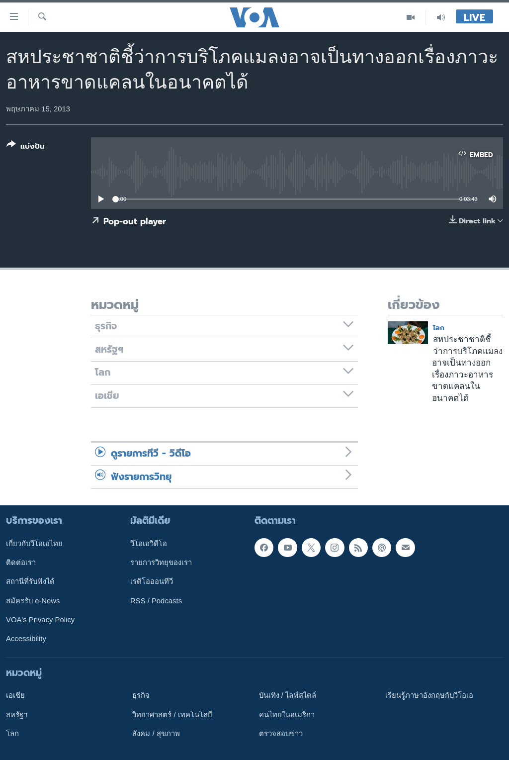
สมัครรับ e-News (33, 601)
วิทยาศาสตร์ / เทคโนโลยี (172, 715)
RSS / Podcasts (156, 601)
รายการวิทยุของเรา (161, 563)
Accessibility (26, 639)
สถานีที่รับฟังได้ (30, 581)
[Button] (25, 147)
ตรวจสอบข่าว (281, 734)
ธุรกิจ (141, 695)
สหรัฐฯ (16, 715)
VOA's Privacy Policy (40, 620)
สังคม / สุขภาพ (155, 734)
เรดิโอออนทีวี (151, 581)
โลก (438, 328)
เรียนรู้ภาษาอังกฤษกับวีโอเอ (429, 695)
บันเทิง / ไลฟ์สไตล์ (287, 695)
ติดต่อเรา (21, 563)
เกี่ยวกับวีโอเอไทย (34, 544)
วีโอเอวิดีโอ (148, 544)
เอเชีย (15, 695)
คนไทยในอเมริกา (287, 715)
